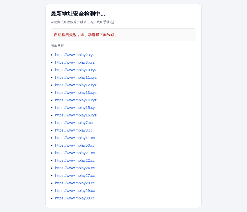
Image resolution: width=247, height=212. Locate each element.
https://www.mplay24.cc (75, 168)
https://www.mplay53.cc (75, 145)
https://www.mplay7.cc (73, 122)
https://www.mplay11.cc (75, 138)
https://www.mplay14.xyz (76, 100)
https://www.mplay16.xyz (76, 115)
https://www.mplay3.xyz (75, 62)
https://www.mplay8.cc (73, 130)
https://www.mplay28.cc (75, 183)
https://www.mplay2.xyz (75, 55)
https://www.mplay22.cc (75, 160)
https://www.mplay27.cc (75, 175)
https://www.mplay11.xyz (76, 77)
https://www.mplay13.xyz (76, 92)
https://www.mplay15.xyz (76, 107)
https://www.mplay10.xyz (76, 70)
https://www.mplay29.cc (75, 190)
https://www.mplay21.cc (75, 153)
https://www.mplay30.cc (75, 198)
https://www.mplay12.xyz (76, 85)
